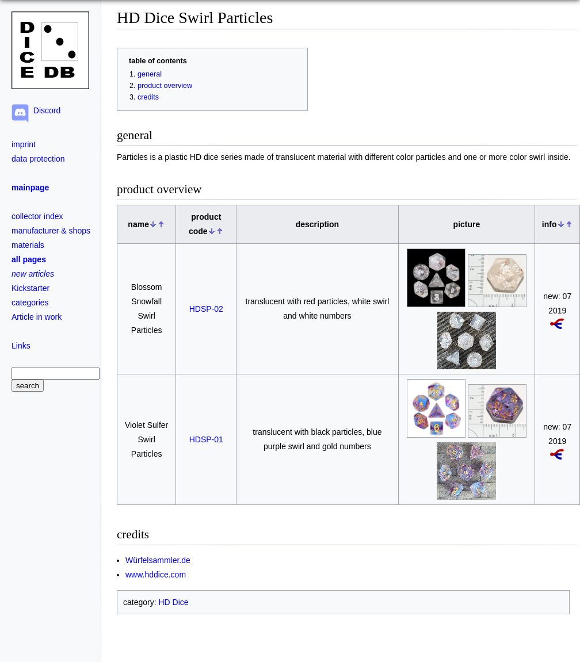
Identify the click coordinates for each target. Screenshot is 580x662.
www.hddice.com (155, 574)
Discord (44, 110)
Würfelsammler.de (157, 560)
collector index (37, 216)
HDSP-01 (206, 439)
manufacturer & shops (51, 230)
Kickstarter (30, 288)
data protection (38, 158)
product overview (165, 86)
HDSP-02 (206, 308)
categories (30, 302)
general (150, 74)
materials (28, 245)
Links (21, 345)
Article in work (37, 317)
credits (148, 97)
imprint (24, 144)
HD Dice (173, 602)
